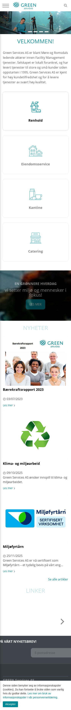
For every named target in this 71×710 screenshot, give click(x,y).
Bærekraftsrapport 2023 (23, 389)
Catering (35, 251)
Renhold (35, 120)
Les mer (35, 304)
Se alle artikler (58, 579)
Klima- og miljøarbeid (21, 463)
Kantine (35, 207)
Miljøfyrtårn (13, 546)
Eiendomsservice (35, 164)
